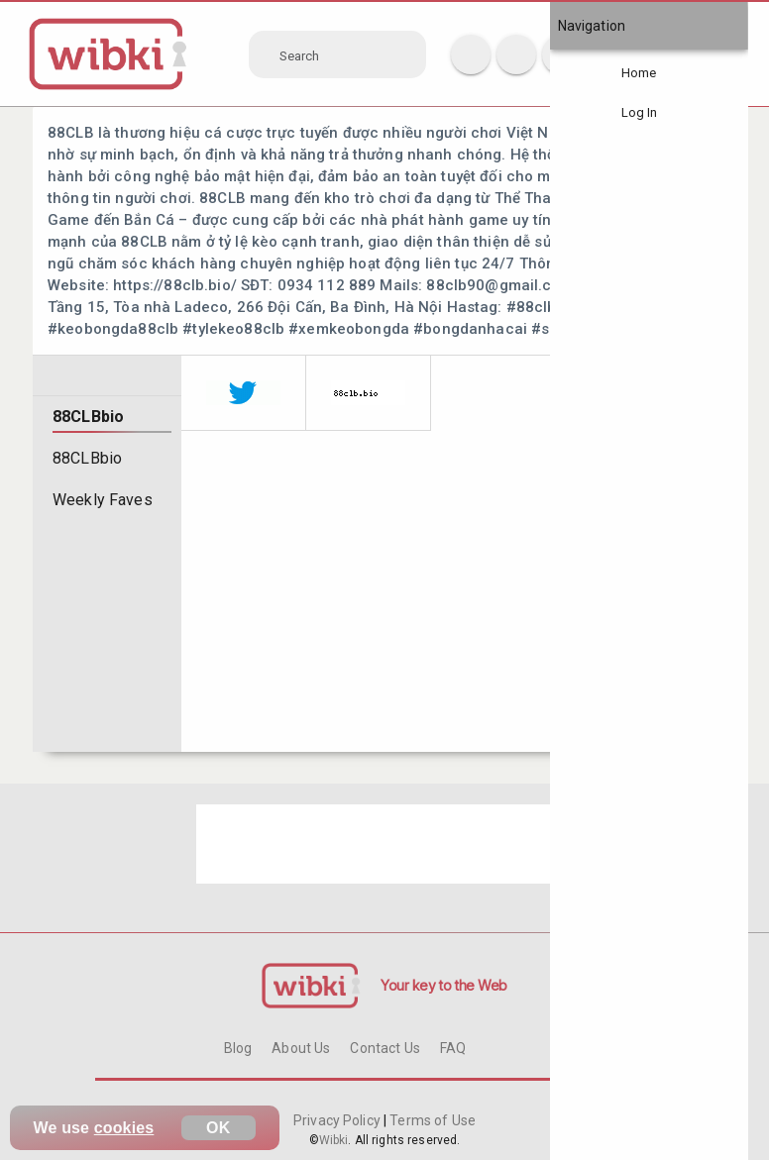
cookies (124, 1127)
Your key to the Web (444, 985)
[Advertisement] (384, 844)
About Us (301, 1048)
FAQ (453, 1048)
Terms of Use (431, 1120)
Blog (238, 1048)
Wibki (334, 1140)
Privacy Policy (338, 1120)
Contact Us (384, 1048)
